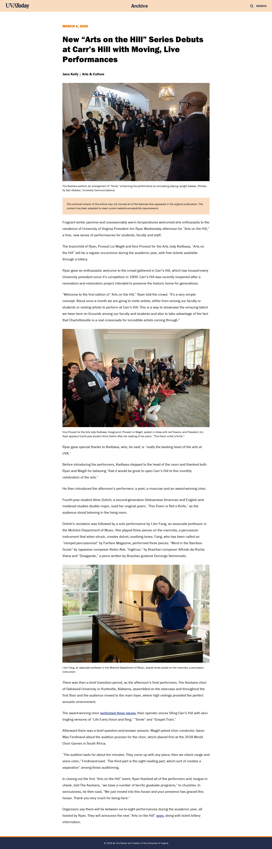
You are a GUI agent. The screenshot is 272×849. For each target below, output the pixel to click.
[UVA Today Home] (17, 6)
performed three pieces (118, 713)
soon (160, 815)
